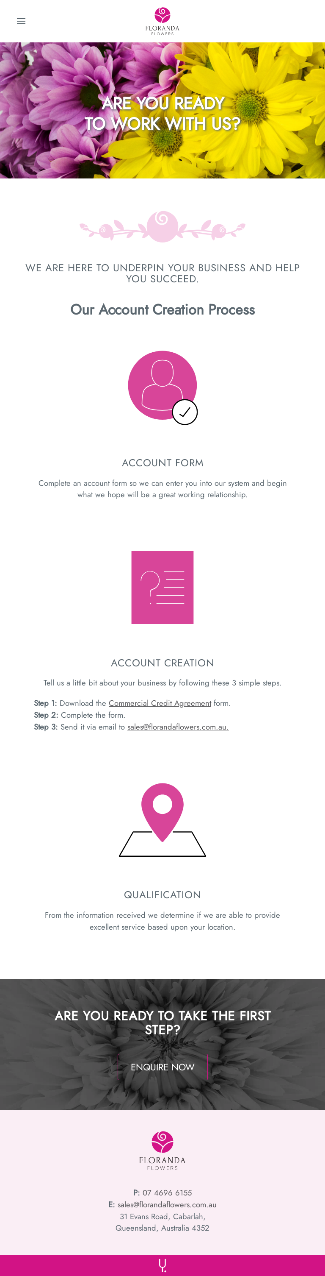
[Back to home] (162, 21)
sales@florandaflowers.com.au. (178, 727)
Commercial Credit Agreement (160, 703)
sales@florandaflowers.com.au (167, 1204)
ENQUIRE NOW (163, 1067)
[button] (21, 21)
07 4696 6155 (166, 1192)
